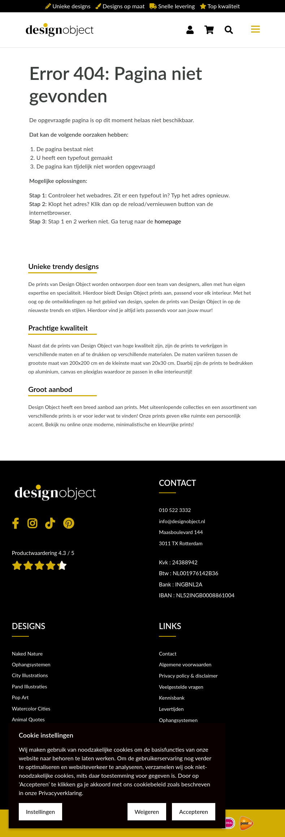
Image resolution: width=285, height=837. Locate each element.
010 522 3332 (175, 510)
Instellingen (40, 811)
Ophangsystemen (31, 664)
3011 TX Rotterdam (181, 543)
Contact (168, 653)
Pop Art (20, 697)
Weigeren (147, 811)
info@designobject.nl (182, 521)
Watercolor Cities (31, 708)
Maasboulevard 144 (181, 532)
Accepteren (193, 811)
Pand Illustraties (29, 686)
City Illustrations (30, 675)
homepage (168, 221)
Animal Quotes (28, 719)
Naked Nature (27, 653)
